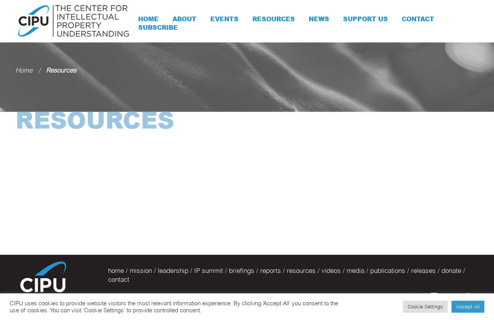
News (319, 19)
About (184, 19)
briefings (241, 270)
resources (301, 270)
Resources (273, 19)
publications (387, 270)
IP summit (208, 270)
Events (224, 19)
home (116, 270)
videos (331, 270)
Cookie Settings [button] (425, 306)
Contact (418, 19)
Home (148, 19)
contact (118, 279)
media (355, 270)
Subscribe (158, 27)
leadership (173, 270)
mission (141, 270)
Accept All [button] (468, 306)
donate (451, 270)
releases (423, 270)
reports (270, 270)
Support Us (365, 19)
